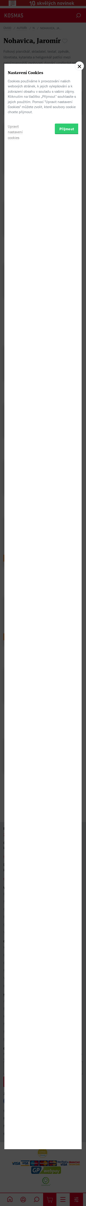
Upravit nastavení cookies (15, 634)
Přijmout (66, 631)
